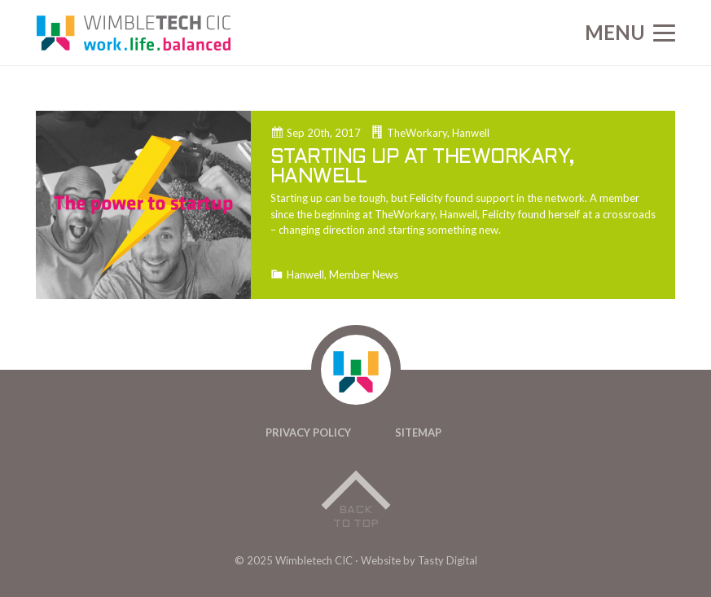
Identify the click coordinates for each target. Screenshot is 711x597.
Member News (363, 275)
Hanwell (305, 275)
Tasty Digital (447, 560)
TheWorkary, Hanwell (438, 133)
